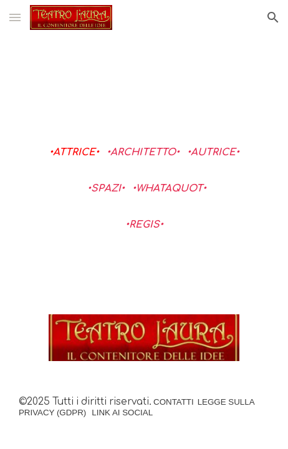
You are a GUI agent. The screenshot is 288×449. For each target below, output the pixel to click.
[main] (144, 194)
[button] (15, 17)
